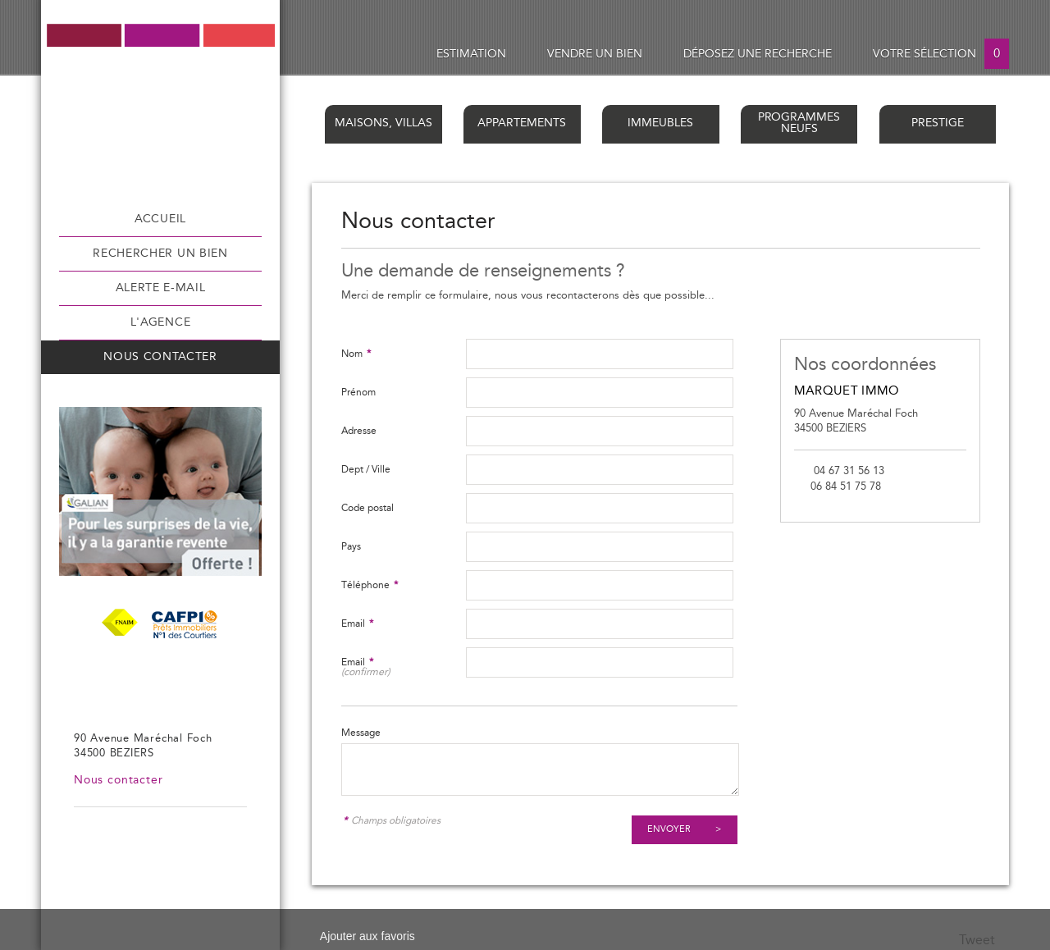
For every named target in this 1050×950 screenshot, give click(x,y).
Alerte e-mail (161, 288)
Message (361, 733)
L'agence (160, 322)
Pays (351, 546)
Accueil (160, 219)
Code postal (367, 508)
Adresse (359, 431)
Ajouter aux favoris (367, 936)
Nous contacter (160, 357)
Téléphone (369, 585)
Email (357, 623)
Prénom (358, 392)
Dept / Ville (365, 469)
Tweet (977, 940)
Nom (356, 354)
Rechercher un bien (160, 253)
